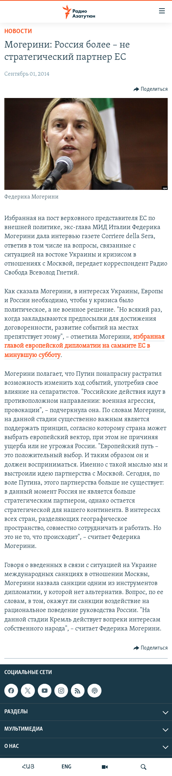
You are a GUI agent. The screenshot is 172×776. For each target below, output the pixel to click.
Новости (18, 31)
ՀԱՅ (28, 767)
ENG (66, 767)
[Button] (150, 89)
